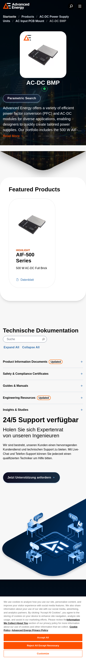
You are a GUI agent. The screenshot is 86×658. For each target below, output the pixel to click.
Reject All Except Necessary (43, 645)
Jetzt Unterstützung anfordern (31, 477)
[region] (43, 627)
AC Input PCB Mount (30, 21)
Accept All (43, 637)
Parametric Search (22, 98)
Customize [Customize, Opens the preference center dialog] (43, 653)
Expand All (11, 347)
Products (28, 16)
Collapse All (31, 347)
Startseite (10, 16)
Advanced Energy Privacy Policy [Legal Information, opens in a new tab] (29, 630)
